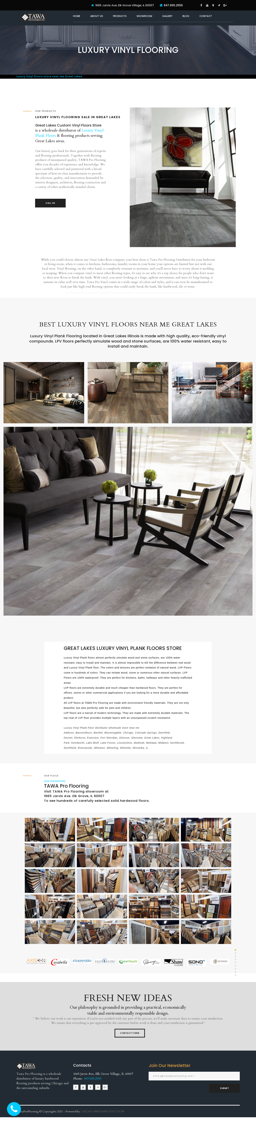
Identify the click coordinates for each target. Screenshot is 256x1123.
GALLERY (167, 16)
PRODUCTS (119, 16)
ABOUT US (96, 16)
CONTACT (205, 16)
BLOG (185, 16)
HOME (76, 16)
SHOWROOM (144, 16)
